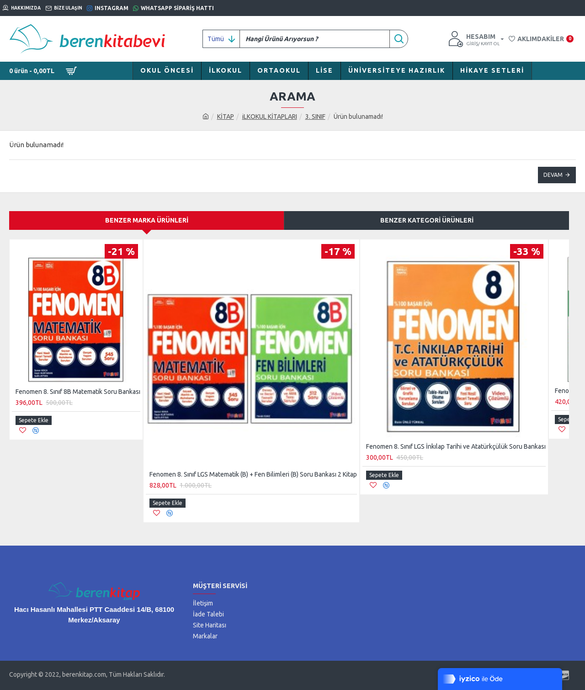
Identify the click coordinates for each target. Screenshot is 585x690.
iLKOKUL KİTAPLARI (269, 116)
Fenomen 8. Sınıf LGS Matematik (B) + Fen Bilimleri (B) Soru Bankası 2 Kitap (253, 474)
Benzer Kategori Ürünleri (426, 220)
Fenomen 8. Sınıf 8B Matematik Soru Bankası (78, 391)
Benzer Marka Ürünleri (146, 220)
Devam (553, 175)
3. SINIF (315, 116)
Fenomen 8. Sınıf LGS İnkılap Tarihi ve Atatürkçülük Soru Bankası (456, 446)
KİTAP (225, 116)
